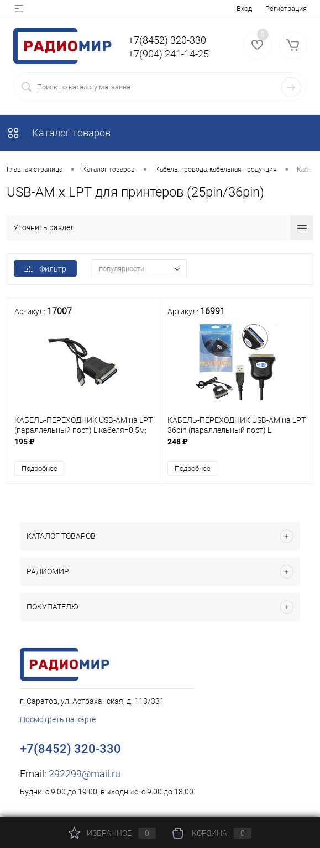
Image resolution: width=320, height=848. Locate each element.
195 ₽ (83, 447)
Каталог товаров (59, 133)
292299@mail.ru (84, 774)
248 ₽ (236, 447)
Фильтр (45, 268)
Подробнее (39, 468)
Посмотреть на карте (58, 719)
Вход (244, 8)
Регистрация (286, 8)
